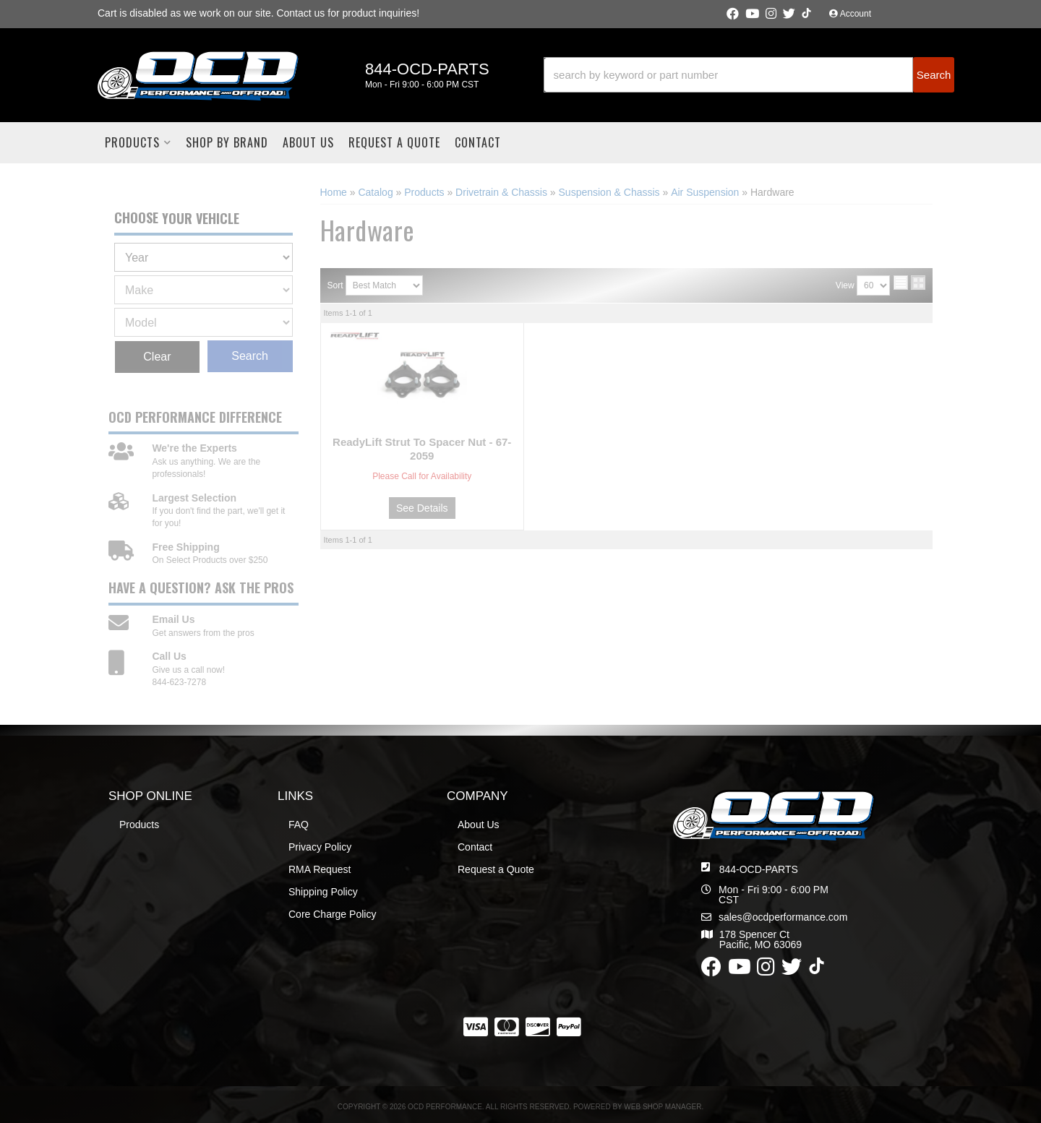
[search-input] (728, 75)
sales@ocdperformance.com (783, 917)
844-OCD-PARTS (758, 869)
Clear (157, 356)
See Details (422, 508)
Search (249, 356)
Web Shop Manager (662, 1107)
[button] (749, 74)
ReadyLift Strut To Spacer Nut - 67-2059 (422, 449)
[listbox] (203, 257)
